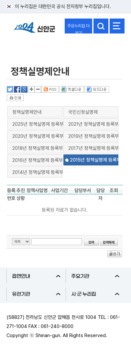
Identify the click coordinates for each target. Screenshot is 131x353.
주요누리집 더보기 (78, 28)
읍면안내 (36, 276)
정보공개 (21, 46)
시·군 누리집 (95, 294)
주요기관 (95, 276)
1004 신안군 (34, 30)
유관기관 (36, 294)
